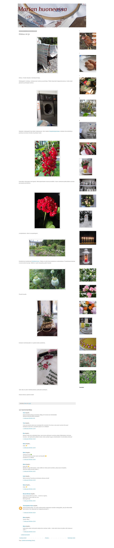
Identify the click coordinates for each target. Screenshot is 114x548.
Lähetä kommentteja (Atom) (28, 540)
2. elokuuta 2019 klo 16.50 (29, 459)
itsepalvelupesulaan (54, 131)
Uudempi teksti (22, 538)
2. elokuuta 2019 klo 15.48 (29, 439)
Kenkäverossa (35, 261)
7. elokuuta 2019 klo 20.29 (29, 512)
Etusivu (47, 538)
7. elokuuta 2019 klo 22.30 (29, 521)
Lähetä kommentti (25, 534)
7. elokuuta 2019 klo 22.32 (29, 531)
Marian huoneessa (42, 9)
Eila (24, 433)
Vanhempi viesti (71, 538)
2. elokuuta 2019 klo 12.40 (29, 428)
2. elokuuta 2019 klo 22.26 (29, 480)
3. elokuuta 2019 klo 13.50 (29, 489)
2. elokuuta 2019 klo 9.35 (29, 418)
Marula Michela (27, 493)
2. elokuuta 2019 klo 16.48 (29, 447)
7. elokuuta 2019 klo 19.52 (29, 500)
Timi (24, 423)
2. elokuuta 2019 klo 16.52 (29, 471)
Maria (24, 443)
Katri (24, 476)
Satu (24, 412)
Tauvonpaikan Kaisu (28, 505)
